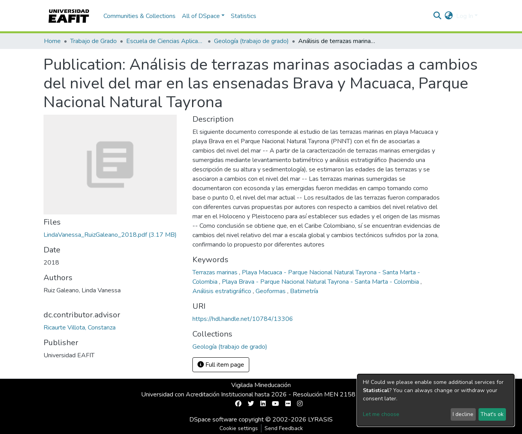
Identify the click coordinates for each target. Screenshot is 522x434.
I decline (463, 414)
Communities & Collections (139, 16)
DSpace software (213, 419)
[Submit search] (437, 16)
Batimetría (304, 291)
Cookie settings (238, 428)
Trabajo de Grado (93, 41)
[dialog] (435, 400)
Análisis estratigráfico (222, 291)
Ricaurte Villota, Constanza (80, 327)
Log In (464, 16)
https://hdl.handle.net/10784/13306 (242, 319)
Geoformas (271, 291)
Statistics (243, 16)
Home (52, 41)
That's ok (492, 414)
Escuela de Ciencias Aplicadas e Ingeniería (165, 41)
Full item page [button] (221, 364)
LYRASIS (320, 419)
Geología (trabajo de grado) (251, 41)
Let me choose (381, 414)
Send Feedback (284, 428)
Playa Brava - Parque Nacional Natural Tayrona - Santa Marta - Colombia (321, 281)
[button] (449, 16)
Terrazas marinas (215, 272)
